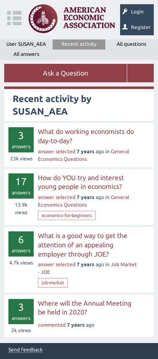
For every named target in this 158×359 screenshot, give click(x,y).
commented (52, 325)
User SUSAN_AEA (26, 44)
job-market (53, 282)
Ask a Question (65, 73)
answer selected (56, 151)
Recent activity (79, 44)
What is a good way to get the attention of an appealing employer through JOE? (82, 244)
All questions (131, 44)
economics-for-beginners (67, 215)
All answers (26, 54)
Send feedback (25, 349)
